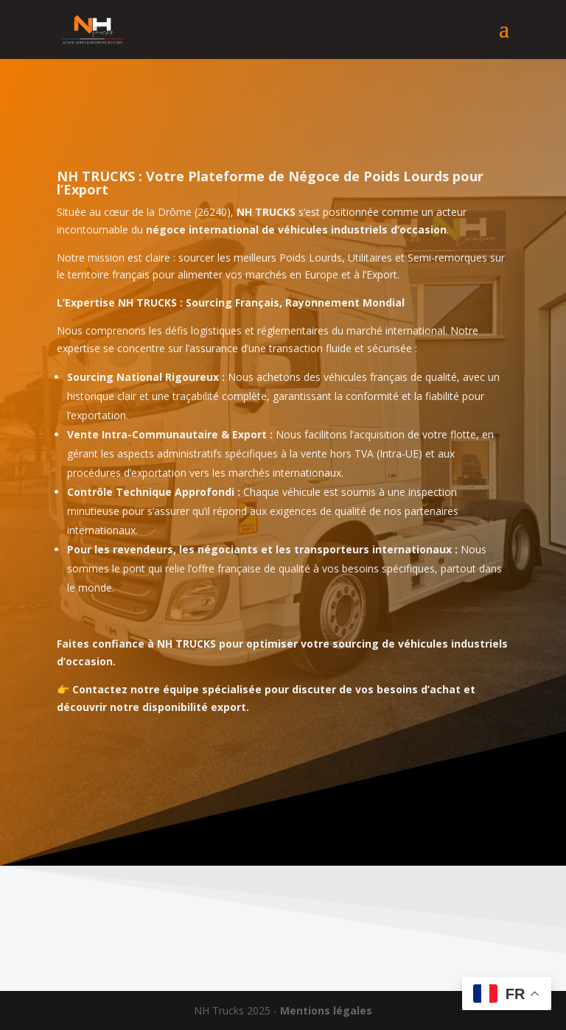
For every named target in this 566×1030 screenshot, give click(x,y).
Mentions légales (326, 1010)
